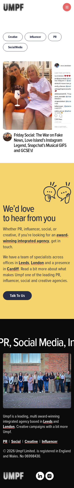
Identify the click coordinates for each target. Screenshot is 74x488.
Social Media (15, 47)
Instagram (49, 476)
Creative (13, 37)
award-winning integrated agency (35, 238)
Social (16, 441)
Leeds (24, 262)
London (37, 262)
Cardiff (13, 269)
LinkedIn (40, 476)
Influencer (35, 37)
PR (54, 37)
